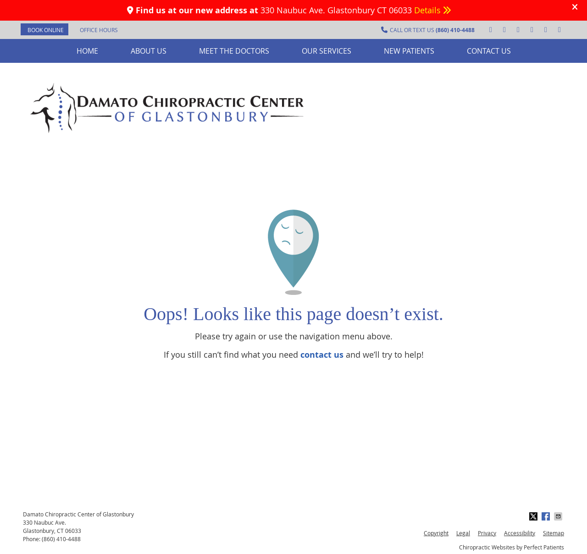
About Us (148, 51)
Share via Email (559, 516)
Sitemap (553, 533)
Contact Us (489, 51)
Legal (463, 533)
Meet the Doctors (234, 51)
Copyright (436, 533)
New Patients (409, 51)
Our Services (326, 51)
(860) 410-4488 (61, 539)
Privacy (487, 533)
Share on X (534, 516)
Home (87, 51)
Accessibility (519, 533)
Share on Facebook (547, 516)
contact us (321, 354)
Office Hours (99, 29)
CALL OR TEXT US (428, 30)
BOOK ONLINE (46, 29)
